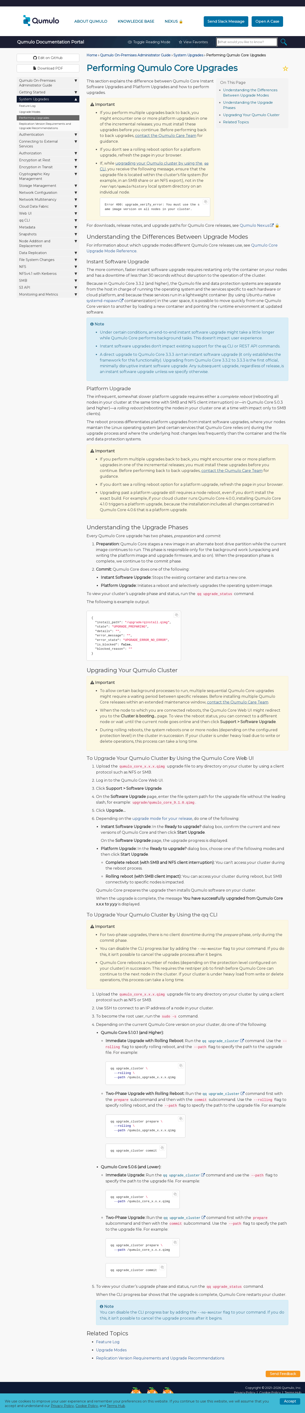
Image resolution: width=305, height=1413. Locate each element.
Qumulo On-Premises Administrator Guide (48, 82)
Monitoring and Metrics (48, 294)
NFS (48, 266)
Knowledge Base (136, 21)
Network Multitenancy (48, 199)
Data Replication (48, 252)
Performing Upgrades (34, 117)
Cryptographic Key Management (48, 176)
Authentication (48, 134)
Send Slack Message (226, 21)
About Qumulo (90, 21)
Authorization (48, 153)
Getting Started (48, 92)
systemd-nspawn (102, 300)
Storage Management (48, 185)
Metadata (48, 227)
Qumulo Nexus (254, 225)
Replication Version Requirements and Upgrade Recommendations (45, 126)
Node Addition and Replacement (48, 243)
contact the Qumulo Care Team (165, 135)
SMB (48, 280)
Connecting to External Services (48, 143)
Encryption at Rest (48, 160)
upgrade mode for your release (162, 818)
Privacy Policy (244, 1392)
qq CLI (48, 220)
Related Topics (236, 122)
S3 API (48, 287)
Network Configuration (48, 192)
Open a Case (267, 21)
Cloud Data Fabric (48, 206)
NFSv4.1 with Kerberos (48, 273)
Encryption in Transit (48, 167)
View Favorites (193, 42)
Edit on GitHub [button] (48, 58)
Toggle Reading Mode (149, 42)
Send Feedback (283, 1374)
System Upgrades (48, 99)
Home (91, 55)
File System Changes (48, 259)
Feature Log (27, 106)
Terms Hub (293, 1392)
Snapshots (48, 234)
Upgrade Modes (29, 112)
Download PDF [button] (48, 68)
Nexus (174, 21)
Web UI (48, 213)
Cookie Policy (270, 1392)
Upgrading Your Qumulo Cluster (251, 115)
